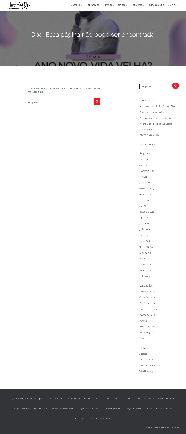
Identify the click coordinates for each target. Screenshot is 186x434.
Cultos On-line (156, 5)
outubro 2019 (145, 194)
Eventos (109, 5)
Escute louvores (147, 303)
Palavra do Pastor (147, 315)
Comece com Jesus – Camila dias (155, 118)
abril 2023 (144, 165)
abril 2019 (143, 206)
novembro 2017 (146, 264)
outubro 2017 (145, 270)
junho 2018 (144, 229)
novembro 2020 (147, 171)
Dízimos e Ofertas (92, 399)
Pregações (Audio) (148, 326)
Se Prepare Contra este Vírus (159, 409)
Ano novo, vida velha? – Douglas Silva (157, 106)
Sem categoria (146, 332)
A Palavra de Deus (148, 291)
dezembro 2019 (146, 188)
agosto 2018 (145, 217)
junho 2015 (144, 276)
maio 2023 (144, 159)
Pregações (94, 5)
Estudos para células (149, 309)
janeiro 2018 (145, 253)
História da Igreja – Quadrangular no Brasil (155, 399)
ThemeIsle (174, 427)
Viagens (143, 338)
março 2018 (145, 241)
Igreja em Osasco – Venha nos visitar (30, 409)
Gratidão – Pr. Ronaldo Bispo (153, 112)
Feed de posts (146, 360)
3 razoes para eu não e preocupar (27, 399)
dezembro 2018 (146, 212)
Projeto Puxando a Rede (89, 409)
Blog (49, 399)
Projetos (138, 5)
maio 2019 (144, 200)
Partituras (143, 321)
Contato (172, 5)
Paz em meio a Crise (149, 135)
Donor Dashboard (112, 399)
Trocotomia (79, 419)
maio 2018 (144, 235)
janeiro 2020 (145, 182)
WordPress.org (146, 371)
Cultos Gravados (147, 297)
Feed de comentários (149, 365)
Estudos (123, 5)
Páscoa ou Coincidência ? (62, 409)
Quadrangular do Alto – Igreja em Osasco (123, 409)
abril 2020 (144, 177)
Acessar (143, 354)
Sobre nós (77, 5)
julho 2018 (144, 223)
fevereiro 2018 (146, 247)
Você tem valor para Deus (100, 419)
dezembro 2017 (146, 258)
